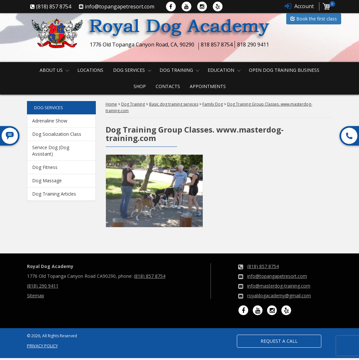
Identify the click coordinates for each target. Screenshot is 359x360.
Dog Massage (47, 180)
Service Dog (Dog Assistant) (50, 150)
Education (221, 70)
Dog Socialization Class (56, 134)
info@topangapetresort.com (277, 276)
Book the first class (313, 19)
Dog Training (176, 70)
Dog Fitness (45, 167)
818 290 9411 (253, 44)
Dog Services (129, 70)
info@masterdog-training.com (278, 286)
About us (51, 70)
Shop (140, 86)
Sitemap (35, 295)
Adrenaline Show (49, 121)
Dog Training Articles (54, 194)
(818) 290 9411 (42, 286)
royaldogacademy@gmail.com (279, 295)
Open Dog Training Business (284, 70)
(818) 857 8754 (149, 276)
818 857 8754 (217, 44)
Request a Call (279, 341)
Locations (90, 70)
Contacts (168, 86)
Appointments (208, 86)
